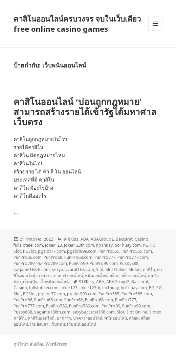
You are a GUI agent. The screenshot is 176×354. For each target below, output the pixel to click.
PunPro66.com (28, 257)
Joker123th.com (79, 245)
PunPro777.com (132, 257)
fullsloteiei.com (28, 245)
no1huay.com (128, 245)
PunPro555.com (137, 251)
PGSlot (29, 251)
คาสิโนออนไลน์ (41, 318)
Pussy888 (129, 263)
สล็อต (114, 275)
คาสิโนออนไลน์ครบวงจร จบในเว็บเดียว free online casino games (77, 23)
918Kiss (71, 239)
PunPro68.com (78, 257)
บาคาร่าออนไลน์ (68, 275)
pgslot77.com (51, 251)
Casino (141, 239)
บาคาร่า (44, 275)
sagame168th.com (32, 269)
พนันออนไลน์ (96, 275)
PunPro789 (24, 263)
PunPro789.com (52, 263)
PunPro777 (104, 257)
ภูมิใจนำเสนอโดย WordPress (40, 344)
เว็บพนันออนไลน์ (54, 281)
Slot (100, 269)
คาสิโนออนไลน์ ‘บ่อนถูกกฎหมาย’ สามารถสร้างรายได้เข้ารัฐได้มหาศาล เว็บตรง (85, 112)
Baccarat (124, 239)
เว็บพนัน (30, 281)
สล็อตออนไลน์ (134, 275)
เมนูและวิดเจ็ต (155, 24)
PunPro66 (23, 300)
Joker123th (90, 288)
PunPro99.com (104, 263)
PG (145, 245)
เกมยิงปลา (39, 324)
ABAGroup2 (102, 239)
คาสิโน (149, 269)
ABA (85, 239)
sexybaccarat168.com (73, 269)
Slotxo (135, 269)
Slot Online (116, 269)
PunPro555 (108, 251)
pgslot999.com (81, 251)
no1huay (104, 245)
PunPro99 (78, 263)
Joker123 (53, 245)
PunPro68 (53, 257)
